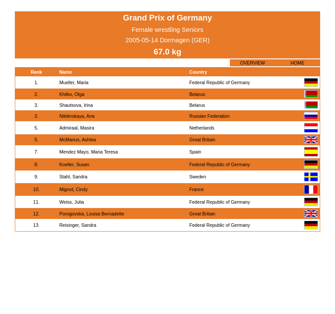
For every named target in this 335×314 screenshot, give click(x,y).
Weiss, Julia (71, 202)
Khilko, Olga (71, 94)
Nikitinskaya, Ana (77, 116)
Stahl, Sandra (73, 176)
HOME (297, 62)
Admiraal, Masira (76, 127)
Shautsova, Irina (76, 105)
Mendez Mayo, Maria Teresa (88, 151)
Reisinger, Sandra (77, 225)
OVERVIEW (252, 62)
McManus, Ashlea (77, 139)
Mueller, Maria (74, 82)
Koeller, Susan (74, 164)
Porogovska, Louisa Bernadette (91, 213)
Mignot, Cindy (73, 189)
